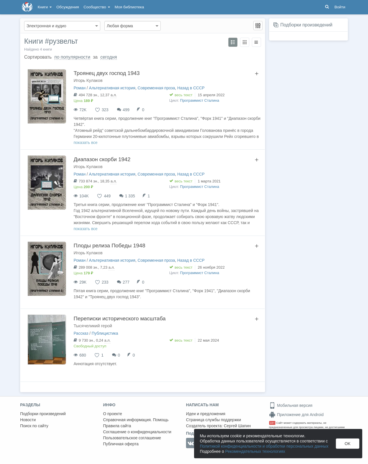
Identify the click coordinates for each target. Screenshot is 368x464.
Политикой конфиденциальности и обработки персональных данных (264, 446)
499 (126, 109)
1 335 (130, 196)
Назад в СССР (191, 88)
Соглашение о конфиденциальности (137, 432)
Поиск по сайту (34, 425)
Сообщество (97, 7)
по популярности (72, 57)
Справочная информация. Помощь (136, 419)
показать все (85, 142)
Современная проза (156, 88)
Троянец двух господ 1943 (107, 73)
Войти (339, 7)
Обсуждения (67, 7)
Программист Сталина (199, 100)
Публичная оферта (121, 444)
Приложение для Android (296, 414)
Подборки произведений (306, 24)
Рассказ (81, 333)
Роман (80, 88)
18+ (272, 422)
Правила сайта (117, 425)
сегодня (108, 57)
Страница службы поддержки (213, 419)
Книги (45, 7)
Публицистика (105, 333)
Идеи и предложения (205, 413)
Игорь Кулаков (88, 80)
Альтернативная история (112, 88)
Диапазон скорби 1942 (102, 159)
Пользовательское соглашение (132, 438)
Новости (28, 419)
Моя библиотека (129, 7)
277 (126, 282)
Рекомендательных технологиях (255, 451)
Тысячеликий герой (93, 325)
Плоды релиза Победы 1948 (109, 245)
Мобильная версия (291, 405)
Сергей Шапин (237, 425)
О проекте (112, 413)
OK (347, 443)
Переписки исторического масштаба (120, 318)
